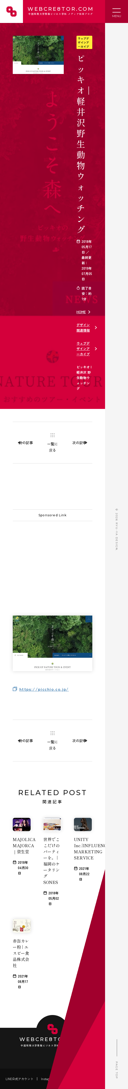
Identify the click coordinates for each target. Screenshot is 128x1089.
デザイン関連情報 (83, 327)
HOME (81, 311)
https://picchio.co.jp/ (44, 689)
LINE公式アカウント (19, 1079)
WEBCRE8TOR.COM (60, 11)
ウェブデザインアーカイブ (83, 42)
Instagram (48, 1079)
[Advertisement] (52, 558)
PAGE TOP (116, 1057)
